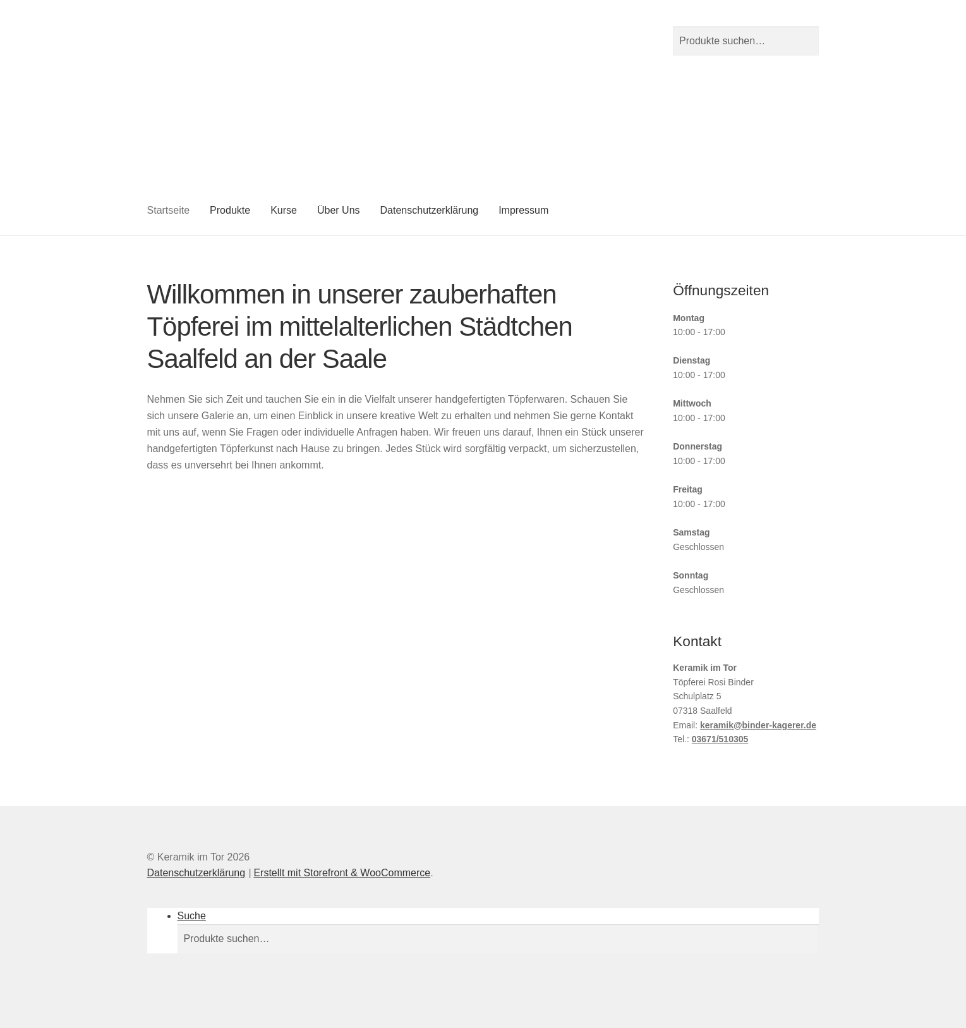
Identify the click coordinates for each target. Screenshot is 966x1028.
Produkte (230, 210)
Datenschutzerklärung (429, 210)
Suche (192, 915)
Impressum (523, 210)
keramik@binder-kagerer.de (758, 725)
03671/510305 (720, 739)
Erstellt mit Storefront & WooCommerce (341, 872)
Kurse (283, 210)
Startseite (168, 210)
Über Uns (338, 210)
